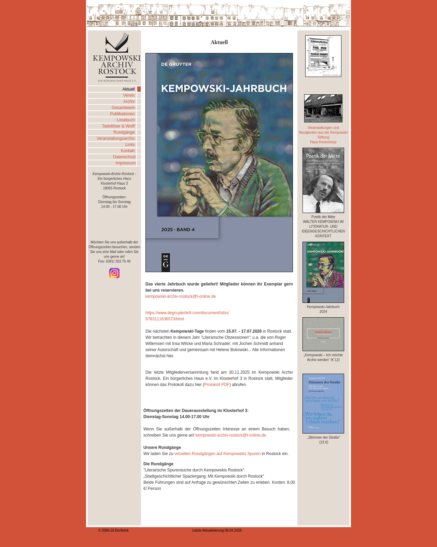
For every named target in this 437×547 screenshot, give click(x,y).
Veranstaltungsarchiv (116, 138)
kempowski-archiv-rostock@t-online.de (180, 296)
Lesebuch (126, 120)
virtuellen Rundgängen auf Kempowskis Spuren (216, 453)
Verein (129, 95)
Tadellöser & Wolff (119, 126)
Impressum (126, 163)
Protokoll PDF (216, 384)
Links (130, 144)
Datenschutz (124, 157)
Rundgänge (125, 132)
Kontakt (128, 150)
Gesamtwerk (124, 107)
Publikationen (123, 113)
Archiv (129, 101)
